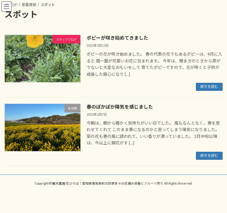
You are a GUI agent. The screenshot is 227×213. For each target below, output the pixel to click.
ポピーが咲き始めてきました (117, 38)
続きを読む (209, 86)
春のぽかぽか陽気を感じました (120, 106)
